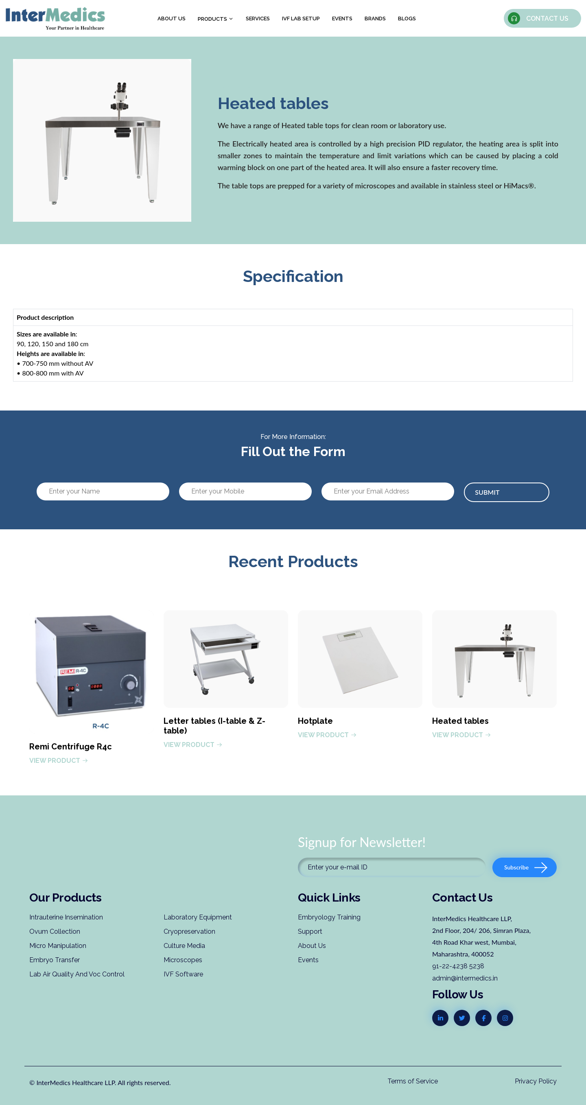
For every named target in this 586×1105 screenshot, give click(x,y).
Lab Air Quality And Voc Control (77, 974)
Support (310, 931)
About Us (312, 946)
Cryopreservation (189, 931)
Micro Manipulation (57, 946)
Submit (487, 492)
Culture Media (184, 946)
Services (258, 18)
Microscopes (183, 960)
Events (342, 18)
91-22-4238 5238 (458, 966)
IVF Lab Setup (301, 18)
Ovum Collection (54, 931)
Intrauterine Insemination (66, 917)
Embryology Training (329, 917)
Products (216, 19)
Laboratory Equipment (198, 917)
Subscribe (525, 867)
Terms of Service (412, 1081)
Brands (375, 18)
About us (171, 18)
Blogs (407, 18)
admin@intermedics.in (465, 978)
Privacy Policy (536, 1081)
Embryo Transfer (54, 960)
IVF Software (183, 974)
